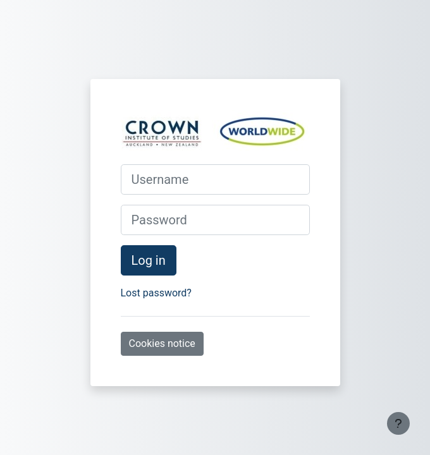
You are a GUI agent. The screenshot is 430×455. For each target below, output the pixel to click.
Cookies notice (162, 343)
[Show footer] (398, 423)
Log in (149, 260)
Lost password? (156, 293)
